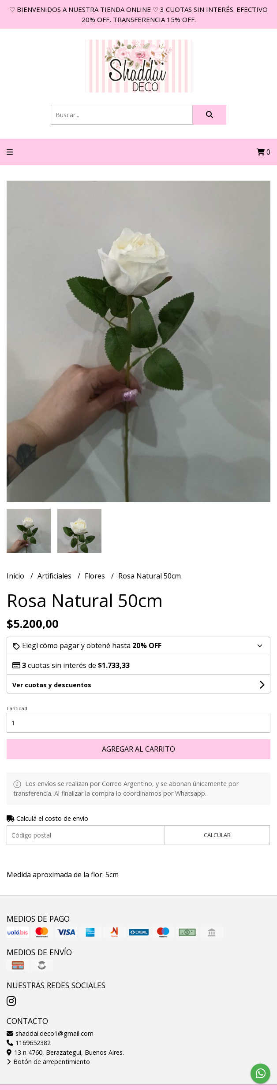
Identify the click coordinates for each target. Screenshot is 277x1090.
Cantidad (17, 708)
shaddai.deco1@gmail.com (50, 1033)
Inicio (16, 576)
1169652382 (29, 1042)
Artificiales (55, 576)
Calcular (217, 835)
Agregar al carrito (138, 749)
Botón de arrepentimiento (48, 1061)
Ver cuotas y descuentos (51, 685)
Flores (96, 576)
